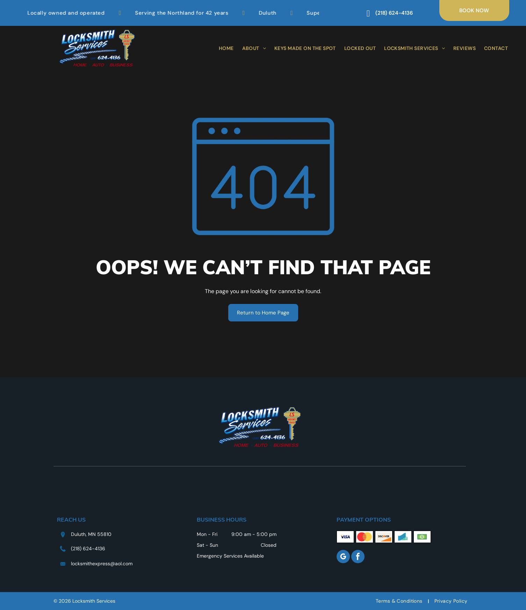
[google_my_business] (343, 557)
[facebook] (358, 557)
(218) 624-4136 (88, 548)
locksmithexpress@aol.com (101, 563)
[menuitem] (226, 48)
